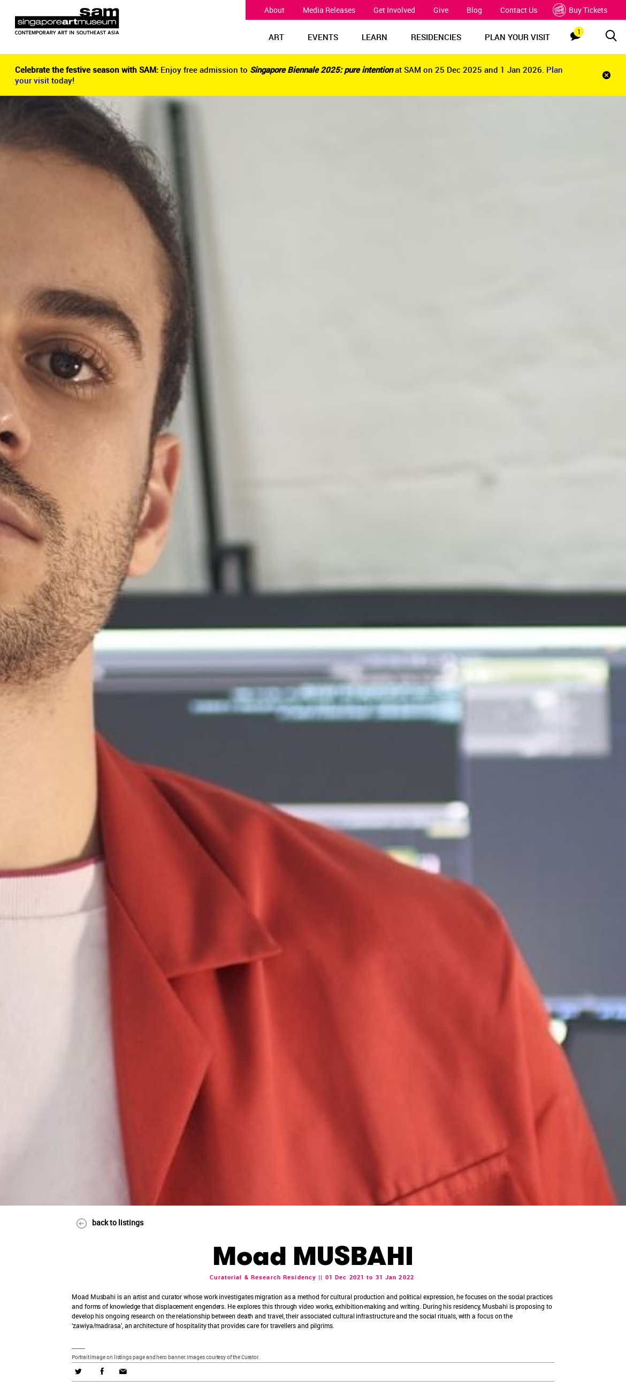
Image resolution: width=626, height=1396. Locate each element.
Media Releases (329, 10)
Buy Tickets (581, 10)
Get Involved (394, 10)
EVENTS (323, 37)
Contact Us (518, 10)
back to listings (104, 1222)
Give (440, 10)
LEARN (374, 37)
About (274, 10)
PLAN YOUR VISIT (517, 37)
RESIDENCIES (436, 37)
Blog (474, 10)
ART (276, 37)
